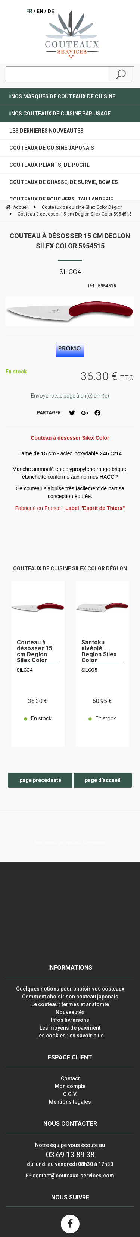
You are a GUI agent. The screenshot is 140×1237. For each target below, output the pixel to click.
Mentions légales (70, 1102)
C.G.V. (70, 1094)
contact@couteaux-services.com (73, 1176)
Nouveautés (70, 1012)
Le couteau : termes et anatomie (70, 1004)
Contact (70, 1078)
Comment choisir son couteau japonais (70, 997)
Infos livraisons (70, 1020)
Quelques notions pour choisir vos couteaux (70, 989)
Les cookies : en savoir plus (70, 1036)
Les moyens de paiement (70, 1028)
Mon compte (70, 1086)
